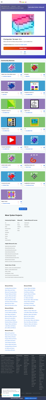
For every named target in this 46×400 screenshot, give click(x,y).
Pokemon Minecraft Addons (30, 324)
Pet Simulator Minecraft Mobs (31, 300)
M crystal (26, 74)
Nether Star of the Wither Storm (8, 74)
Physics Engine (8, 228)
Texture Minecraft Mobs (29, 290)
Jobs (17, 364)
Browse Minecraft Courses (10, 248)
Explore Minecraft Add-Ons (10, 252)
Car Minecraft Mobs (28, 298)
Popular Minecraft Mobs (29, 294)
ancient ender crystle (6, 165)
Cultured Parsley (6, 203)
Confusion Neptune (7, 76)
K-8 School (41, 376)
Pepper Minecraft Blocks (11, 324)
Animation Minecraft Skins (11, 302)
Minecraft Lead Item (10, 333)
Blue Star (26, 147)
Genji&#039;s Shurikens (29, 183)
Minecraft (13, 6)
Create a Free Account (30, 398)
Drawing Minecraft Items (11, 346)
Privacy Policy (29, 393)
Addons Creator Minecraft (30, 311)
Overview (26, 358)
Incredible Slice (29, 94)
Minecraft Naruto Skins (10, 298)
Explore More (23, 209)
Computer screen (5, 129)
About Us (18, 359)
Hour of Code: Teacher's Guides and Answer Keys (14, 277)
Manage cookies (6, 395)
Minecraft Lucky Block (10, 318)
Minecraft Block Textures (11, 316)
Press (17, 362)
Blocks (18, 225)
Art (5, 223)
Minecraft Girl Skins (9, 304)
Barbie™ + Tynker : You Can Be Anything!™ (13, 268)
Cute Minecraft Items (10, 350)
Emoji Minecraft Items (10, 341)
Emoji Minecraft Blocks (10, 320)
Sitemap (18, 367)
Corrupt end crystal (5, 183)
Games (6, 234)
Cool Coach (5, 167)
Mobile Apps (19, 365)
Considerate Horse (30, 185)
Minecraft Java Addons (29, 318)
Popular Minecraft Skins (10, 294)
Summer (26, 374)
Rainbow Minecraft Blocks (11, 322)
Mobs (18, 230)
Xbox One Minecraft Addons (30, 322)
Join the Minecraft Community (10, 250)
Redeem (25, 362)
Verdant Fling (6, 185)
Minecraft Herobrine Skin (11, 306)
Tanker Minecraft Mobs (29, 302)
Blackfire (28, 76)
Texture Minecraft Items (10, 345)
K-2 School (41, 374)
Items (19, 6)
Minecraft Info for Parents (10, 260)
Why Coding (26, 364)
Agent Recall (26, 223)
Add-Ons (19, 227)
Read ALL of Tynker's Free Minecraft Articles (13, 261)
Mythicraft (26, 225)
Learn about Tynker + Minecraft (36, 7)
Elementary (41, 365)
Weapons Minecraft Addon (30, 315)
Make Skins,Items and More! (10, 246)
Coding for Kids (6, 6)
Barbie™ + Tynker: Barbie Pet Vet (11, 269)
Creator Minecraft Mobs (29, 288)
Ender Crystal (24, 44)
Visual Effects (7, 225)
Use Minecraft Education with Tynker (12, 258)
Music (6, 238)
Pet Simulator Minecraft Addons (31, 320)
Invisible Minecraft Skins (10, 288)
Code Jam (34, 383)
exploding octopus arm (29, 165)
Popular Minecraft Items (11, 339)
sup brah (5, 94)
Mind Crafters (27, 227)
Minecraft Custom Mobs (29, 306)
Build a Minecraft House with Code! (11, 254)
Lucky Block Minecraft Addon (31, 313)
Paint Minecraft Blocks (10, 315)
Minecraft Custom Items (10, 335)
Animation (7, 232)
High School (41, 370)
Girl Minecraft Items (9, 348)
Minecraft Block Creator (10, 311)
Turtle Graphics (8, 240)
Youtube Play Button (6, 147)
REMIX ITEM (23, 48)
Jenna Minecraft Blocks (10, 328)
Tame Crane (28, 167)
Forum (17, 371)
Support (18, 361)
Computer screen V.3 (29, 92)
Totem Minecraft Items (10, 343)
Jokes (6, 227)
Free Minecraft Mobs (29, 304)
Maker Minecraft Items (10, 337)
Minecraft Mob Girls (28, 296)
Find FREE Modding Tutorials (10, 256)
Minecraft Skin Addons (29, 316)
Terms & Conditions (20, 393)
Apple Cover (27, 110)
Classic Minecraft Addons (30, 326)
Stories (6, 236)
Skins (18, 223)
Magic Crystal (4, 201)
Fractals (6, 230)
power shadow (4, 92)
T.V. (25, 129)
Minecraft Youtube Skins (11, 292)
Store (17, 373)
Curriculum (26, 359)
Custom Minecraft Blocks (11, 313)
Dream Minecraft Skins (10, 300)
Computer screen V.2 (6, 110)
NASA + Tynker (8, 271)
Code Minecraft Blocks (10, 326)
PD (40, 380)
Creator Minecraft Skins (10, 296)
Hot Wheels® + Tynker (9, 273)
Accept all (16, 395)
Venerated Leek (29, 149)
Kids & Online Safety (36, 393)
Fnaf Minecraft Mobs (29, 292)
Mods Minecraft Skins (10, 290)
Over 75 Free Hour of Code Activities (12, 275)
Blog (17, 358)
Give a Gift (26, 361)
